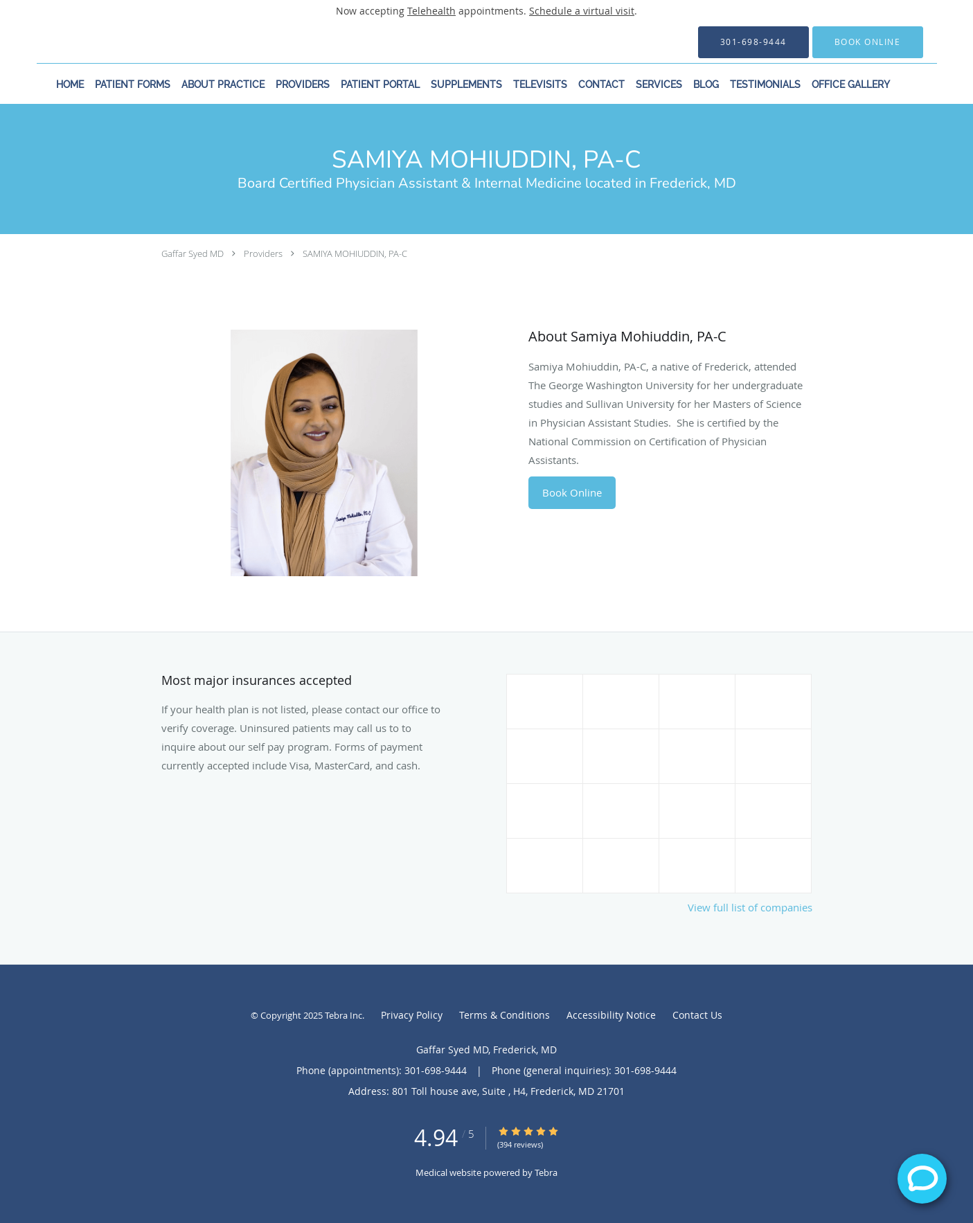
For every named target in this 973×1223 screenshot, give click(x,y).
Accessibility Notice (611, 1014)
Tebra (546, 1172)
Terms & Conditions (504, 1014)
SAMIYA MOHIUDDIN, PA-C (355, 253)
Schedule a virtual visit (581, 10)
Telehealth (431, 10)
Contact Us (697, 1014)
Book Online (572, 492)
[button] (867, 42)
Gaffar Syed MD (192, 253)
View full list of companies (750, 907)
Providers (263, 253)
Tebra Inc (343, 1015)
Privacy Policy (412, 1014)
